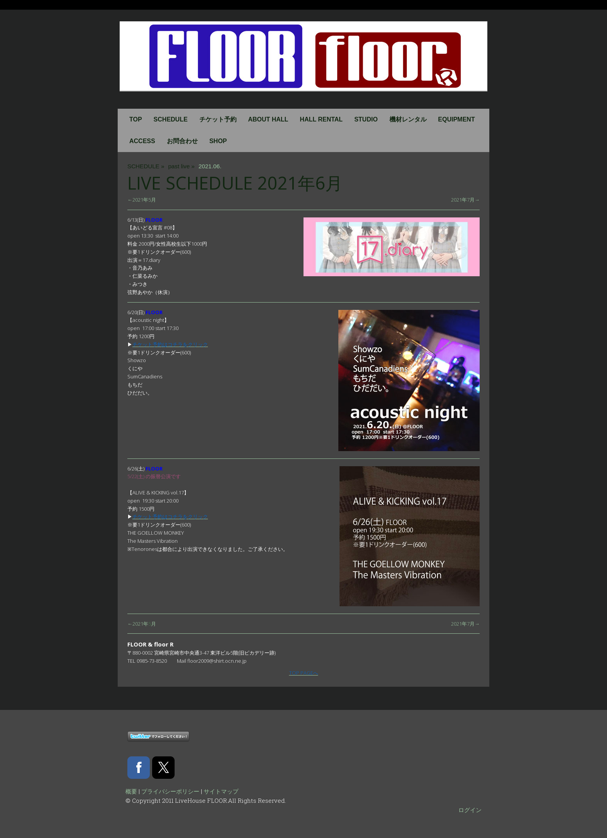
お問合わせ (182, 141)
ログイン (470, 810)
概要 (131, 791)
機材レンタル (408, 119)
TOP (135, 119)
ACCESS (142, 141)
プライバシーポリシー (170, 791)
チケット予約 (218, 119)
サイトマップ (221, 791)
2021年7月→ (465, 199)
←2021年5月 (141, 199)
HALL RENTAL (321, 119)
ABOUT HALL (268, 119)
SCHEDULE (171, 119)
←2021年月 (141, 623)
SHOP (218, 141)
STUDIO (365, 119)
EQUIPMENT (456, 119)
